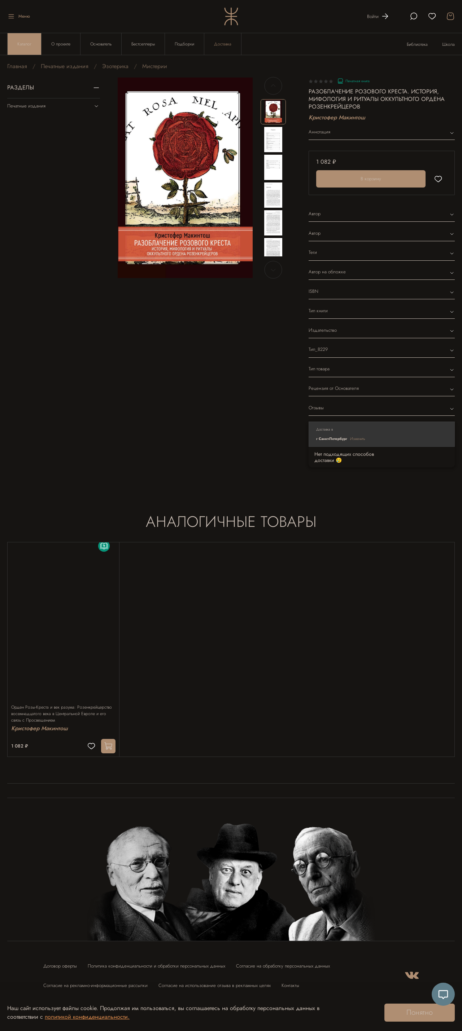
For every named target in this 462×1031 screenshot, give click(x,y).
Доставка (222, 44)
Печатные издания (64, 66)
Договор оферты (60, 962)
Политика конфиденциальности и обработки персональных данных (156, 962)
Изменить (357, 438)
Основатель (101, 44)
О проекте (60, 44)
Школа (448, 44)
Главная (17, 66)
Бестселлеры (143, 44)
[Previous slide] (273, 86)
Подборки (184, 44)
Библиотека (417, 44)
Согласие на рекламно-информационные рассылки (95, 982)
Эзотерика (115, 66)
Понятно (419, 1012)
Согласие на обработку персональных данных (283, 962)
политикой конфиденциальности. (87, 1017)
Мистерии (154, 66)
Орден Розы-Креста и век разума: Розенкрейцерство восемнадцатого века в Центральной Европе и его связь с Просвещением (62, 707)
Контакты (290, 982)
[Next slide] (273, 270)
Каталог (24, 44)
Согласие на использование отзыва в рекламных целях (214, 982)
